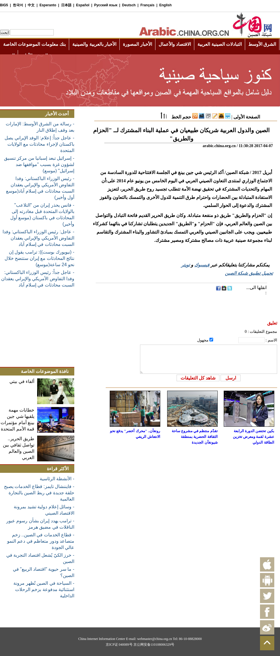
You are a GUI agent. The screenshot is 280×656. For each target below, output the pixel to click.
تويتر (185, 264)
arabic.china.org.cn (219, 146)
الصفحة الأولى (246, 116)
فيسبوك (201, 264)
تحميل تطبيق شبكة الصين (249, 273)
